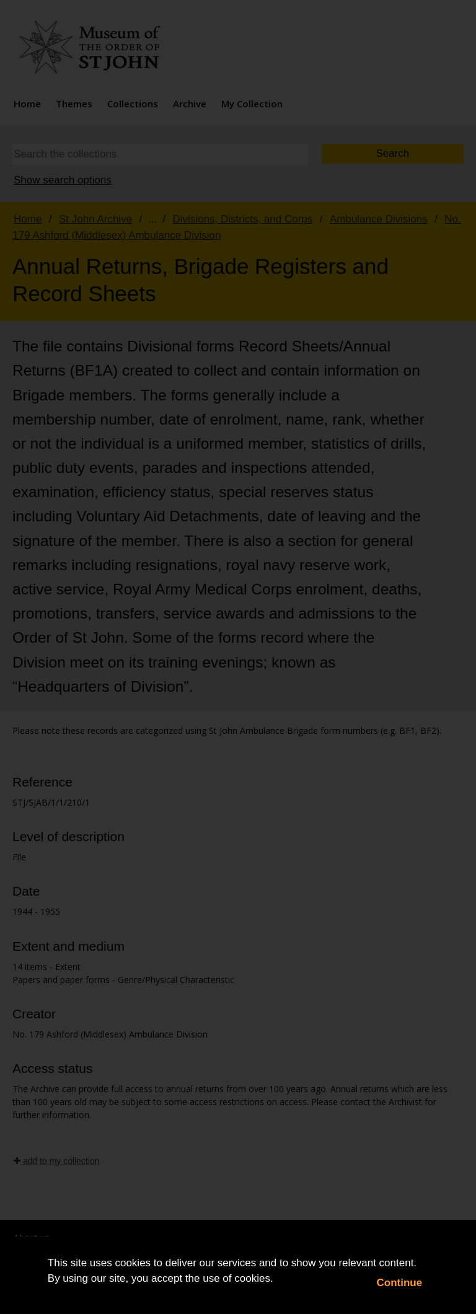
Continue (400, 1283)
